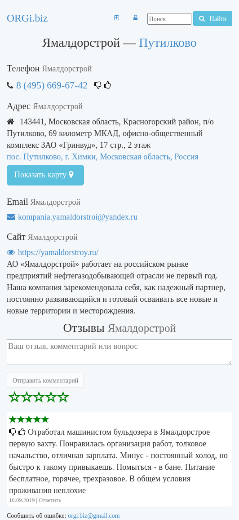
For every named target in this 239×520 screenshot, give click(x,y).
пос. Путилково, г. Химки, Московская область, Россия (103, 156)
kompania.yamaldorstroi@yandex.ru (72, 216)
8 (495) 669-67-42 (52, 85)
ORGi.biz (27, 18)
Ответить (50, 500)
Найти (212, 18)
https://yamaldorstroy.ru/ (52, 252)
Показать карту (43, 175)
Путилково (168, 42)
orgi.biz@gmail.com (94, 515)
